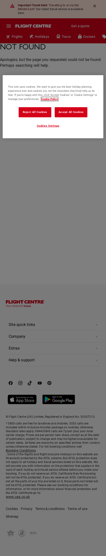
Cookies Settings (48, 125)
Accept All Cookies (71, 112)
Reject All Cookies (35, 112)
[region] (53, 106)
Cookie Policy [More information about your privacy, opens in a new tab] (49, 99)
